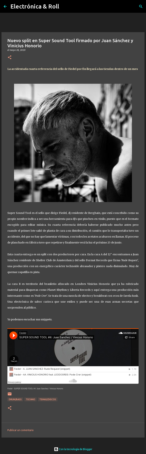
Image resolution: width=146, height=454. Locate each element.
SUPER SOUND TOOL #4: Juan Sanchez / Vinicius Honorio (38, 389)
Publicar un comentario (20, 430)
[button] (9, 57)
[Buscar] (141, 6)
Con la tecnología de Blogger (73, 449)
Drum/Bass (15, 399)
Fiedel (9, 389)
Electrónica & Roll (34, 6)
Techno (30, 399)
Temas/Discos (47, 399)
